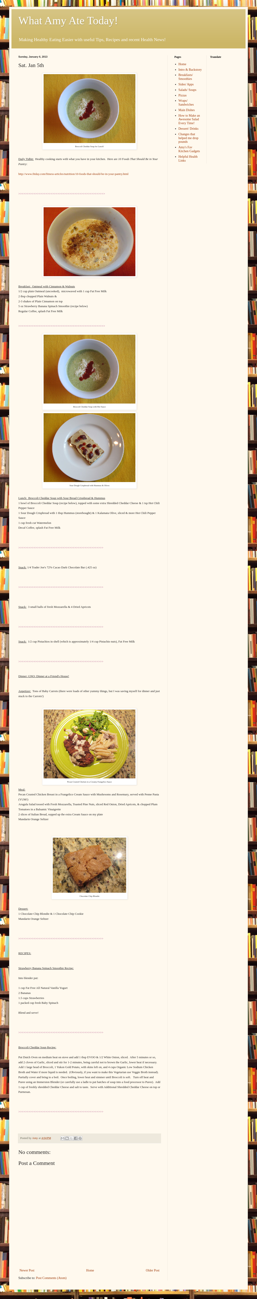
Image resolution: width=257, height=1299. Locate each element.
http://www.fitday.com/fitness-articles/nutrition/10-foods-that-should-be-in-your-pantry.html (73, 174)
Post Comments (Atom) (51, 1278)
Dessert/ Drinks (189, 128)
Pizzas (183, 95)
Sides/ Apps (186, 84)
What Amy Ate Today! (68, 20)
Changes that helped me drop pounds (188, 138)
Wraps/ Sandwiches (186, 102)
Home (90, 1270)
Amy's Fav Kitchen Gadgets (189, 149)
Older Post (153, 1270)
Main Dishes (187, 110)
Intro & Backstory (190, 69)
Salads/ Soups (187, 90)
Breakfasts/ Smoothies (186, 77)
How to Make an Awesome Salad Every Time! (189, 119)
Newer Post (27, 1270)
